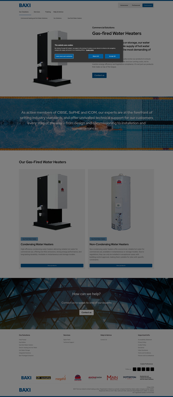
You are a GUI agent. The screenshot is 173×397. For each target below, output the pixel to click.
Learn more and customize (64, 56)
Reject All (96, 56)
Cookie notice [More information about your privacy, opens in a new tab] (90, 50)
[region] (87, 51)
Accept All (112, 56)
